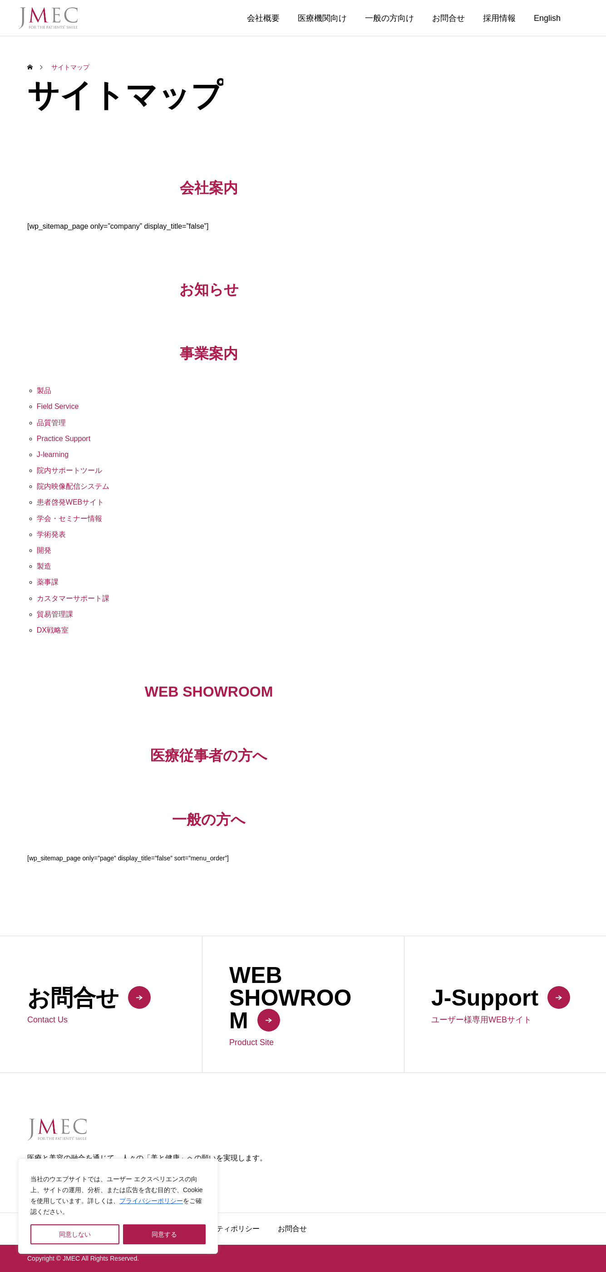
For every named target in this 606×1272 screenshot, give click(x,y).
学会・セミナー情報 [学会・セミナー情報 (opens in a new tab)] (69, 518)
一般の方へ (209, 819)
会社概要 (263, 18)
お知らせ (209, 289)
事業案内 (209, 353)
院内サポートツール (69, 470)
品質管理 (51, 423)
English (547, 18)
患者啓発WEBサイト (70, 502)
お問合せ (448, 18)
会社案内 (209, 188)
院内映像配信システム (73, 486)
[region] (118, 1206)
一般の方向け (389, 18)
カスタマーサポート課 (73, 598)
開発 (44, 550)
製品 (44, 390)
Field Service (58, 406)
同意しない (75, 1234)
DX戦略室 (53, 630)
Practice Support (63, 438)
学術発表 (51, 534)
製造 (44, 566)
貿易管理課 (55, 614)
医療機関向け (322, 18)
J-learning (53, 454)
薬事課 (48, 582)
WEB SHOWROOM (209, 691)
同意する (164, 1234)
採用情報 (499, 18)
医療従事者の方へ (208, 755)
